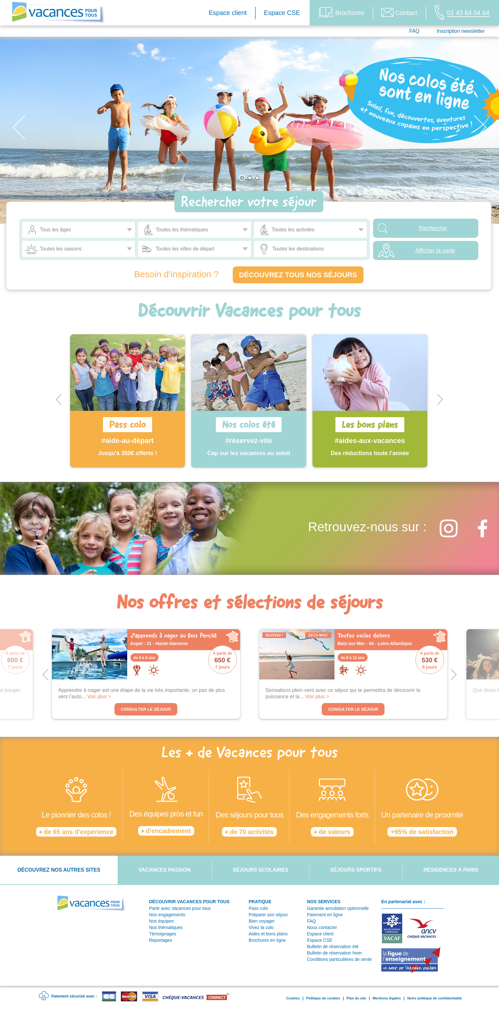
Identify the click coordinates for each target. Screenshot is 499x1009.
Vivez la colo (261, 927)
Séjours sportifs (356, 870)
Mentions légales (386, 998)
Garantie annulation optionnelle (338, 908)
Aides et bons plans (268, 933)
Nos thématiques (165, 927)
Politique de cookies (323, 998)
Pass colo (258, 908)
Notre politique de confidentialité (434, 998)
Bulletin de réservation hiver (334, 952)
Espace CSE (282, 12)
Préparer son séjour (268, 914)
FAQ (414, 31)
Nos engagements (167, 914)
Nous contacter (322, 927)
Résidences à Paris (450, 870)
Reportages (160, 940)
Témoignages (162, 933)
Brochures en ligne (267, 940)
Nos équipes (161, 921)
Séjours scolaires (260, 870)
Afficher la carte (435, 250)
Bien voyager (262, 921)
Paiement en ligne (325, 914)
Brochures (341, 12)
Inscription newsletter (461, 31)
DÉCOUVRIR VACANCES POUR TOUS (189, 901)
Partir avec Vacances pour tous (180, 908)
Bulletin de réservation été (333, 946)
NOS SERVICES (324, 901)
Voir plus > (99, 696)
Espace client (228, 12)
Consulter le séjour (146, 709)
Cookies (293, 998)
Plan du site (356, 998)
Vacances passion (164, 870)
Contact (399, 12)
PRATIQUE (260, 901)
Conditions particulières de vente (339, 959)
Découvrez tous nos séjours (298, 275)
